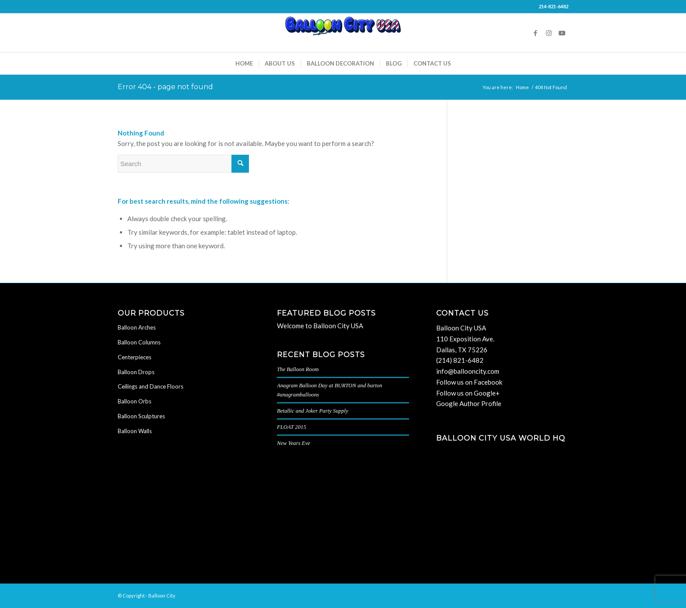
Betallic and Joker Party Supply (312, 411)
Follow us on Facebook (469, 382)
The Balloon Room (298, 369)
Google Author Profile (468, 403)
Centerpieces (134, 357)
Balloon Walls (135, 430)
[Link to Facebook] (535, 32)
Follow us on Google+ (468, 393)
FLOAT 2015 (291, 427)
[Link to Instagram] (548, 32)
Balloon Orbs (134, 401)
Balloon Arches (137, 327)
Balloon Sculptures (141, 416)
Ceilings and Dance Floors (150, 386)
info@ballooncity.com (467, 371)
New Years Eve (293, 443)
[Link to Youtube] (561, 32)
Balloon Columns (139, 342)
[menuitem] (244, 63)
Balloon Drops (136, 371)
